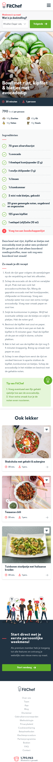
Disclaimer (26, 713)
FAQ (26, 747)
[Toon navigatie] (49, 5)
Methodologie (26, 720)
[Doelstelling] (15, 24)
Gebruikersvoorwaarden (26, 717)
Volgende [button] (40, 24)
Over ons (26, 698)
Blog (26, 709)
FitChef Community (12, 5)
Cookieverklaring (26, 728)
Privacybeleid (26, 724)
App (27, 705)
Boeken (26, 743)
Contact (26, 750)
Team (26, 702)
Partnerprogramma (27, 739)
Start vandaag (26, 667)
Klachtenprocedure (26, 735)
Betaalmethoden (26, 732)
